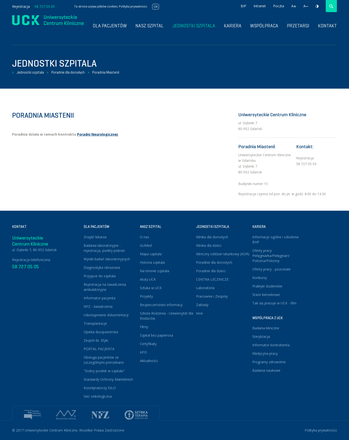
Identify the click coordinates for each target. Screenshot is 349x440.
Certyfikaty (148, 343)
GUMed (146, 245)
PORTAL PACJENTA (99, 349)
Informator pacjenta (99, 298)
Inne (199, 313)
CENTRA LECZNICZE (212, 279)
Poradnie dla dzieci (210, 271)
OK (156, 7)
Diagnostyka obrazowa (102, 267)
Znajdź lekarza (95, 237)
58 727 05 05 (44, 6)
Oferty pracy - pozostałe (271, 269)
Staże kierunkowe (266, 294)
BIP (243, 6)
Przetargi (298, 26)
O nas (144, 237)
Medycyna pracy (265, 353)
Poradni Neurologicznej (97, 134)
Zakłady (202, 304)
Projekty (146, 296)
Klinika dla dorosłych (212, 237)
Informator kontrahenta (271, 345)
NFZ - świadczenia (98, 306)
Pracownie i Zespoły (212, 296)
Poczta (278, 6)
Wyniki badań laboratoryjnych (107, 259)
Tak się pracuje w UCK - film (274, 303)
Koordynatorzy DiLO (100, 388)
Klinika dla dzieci (208, 245)
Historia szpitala (152, 262)
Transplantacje (95, 323)
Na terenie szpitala (154, 271)
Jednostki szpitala (193, 26)
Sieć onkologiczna (98, 396)
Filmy (144, 326)
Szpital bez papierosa (156, 335)
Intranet (260, 6)
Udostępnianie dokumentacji (106, 315)
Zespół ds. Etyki (96, 340)
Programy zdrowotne (269, 362)
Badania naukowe (266, 370)
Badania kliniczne (265, 328)
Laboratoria (205, 288)
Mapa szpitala (151, 254)
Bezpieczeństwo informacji (161, 304)
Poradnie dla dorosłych (68, 72)
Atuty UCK (148, 279)
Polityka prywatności (133, 6)
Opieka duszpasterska (101, 332)
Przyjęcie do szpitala (100, 276)
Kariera (232, 26)
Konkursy (259, 277)
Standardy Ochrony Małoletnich (108, 379)
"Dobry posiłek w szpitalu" (104, 371)
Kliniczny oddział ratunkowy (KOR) (222, 254)
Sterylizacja (261, 336)
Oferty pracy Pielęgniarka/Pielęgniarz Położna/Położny (270, 255)
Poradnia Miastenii (105, 72)
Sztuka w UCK (151, 288)
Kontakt (327, 26)
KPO (143, 352)
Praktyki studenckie (267, 286)
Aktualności (149, 360)
